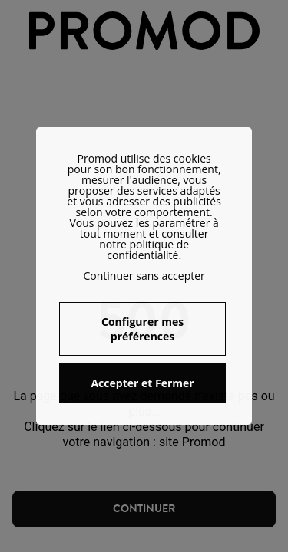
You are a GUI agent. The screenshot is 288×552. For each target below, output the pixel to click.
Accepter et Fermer (142, 383)
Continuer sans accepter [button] (143, 275)
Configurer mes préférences (142, 328)
